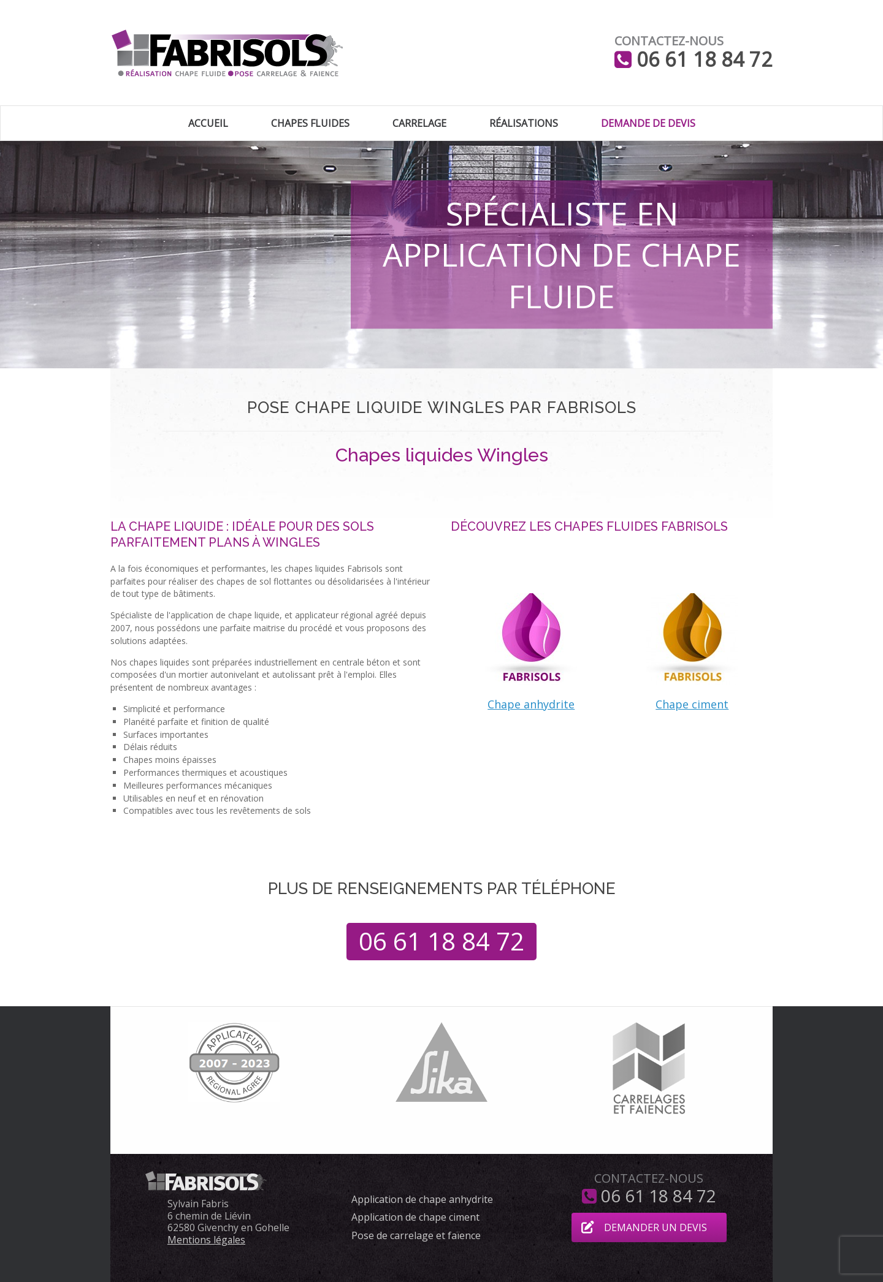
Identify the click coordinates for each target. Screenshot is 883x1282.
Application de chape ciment (415, 1218)
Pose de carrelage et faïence (416, 1236)
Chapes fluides (310, 123)
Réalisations (523, 123)
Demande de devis (648, 123)
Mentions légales (206, 1239)
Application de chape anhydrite (422, 1200)
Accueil (208, 123)
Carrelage (419, 123)
